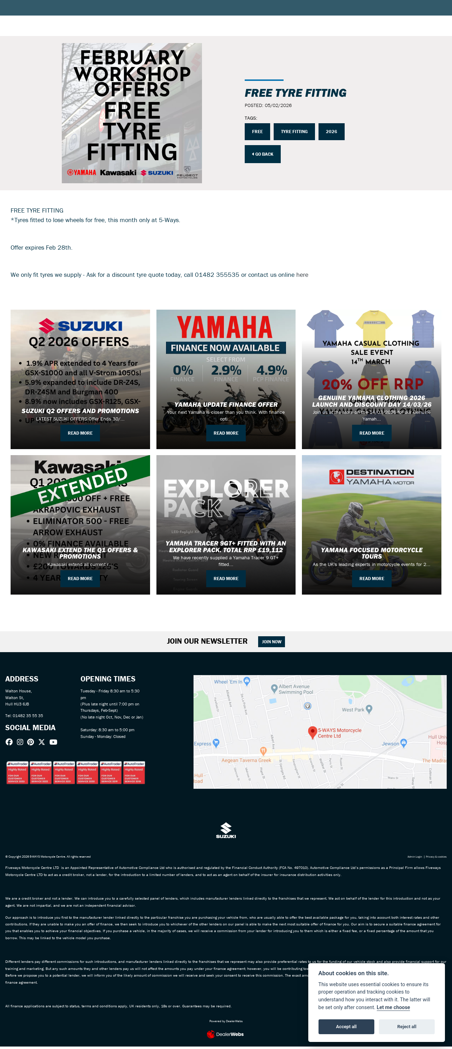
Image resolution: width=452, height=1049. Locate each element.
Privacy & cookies (435, 859)
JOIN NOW (275, 642)
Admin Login (411, 859)
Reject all (406, 1026)
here (302, 274)
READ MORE (80, 432)
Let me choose (393, 1008)
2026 (335, 131)
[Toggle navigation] (12, 19)
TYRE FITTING (296, 131)
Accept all (346, 1026)
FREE (258, 131)
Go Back (264, 154)
